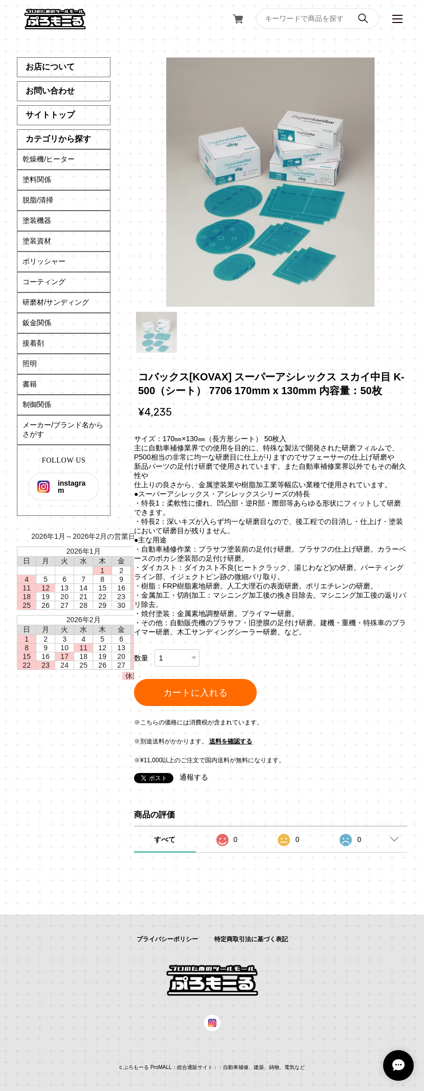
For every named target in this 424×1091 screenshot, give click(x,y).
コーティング (44, 282)
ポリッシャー (44, 261)
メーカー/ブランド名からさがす (63, 429)
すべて (164, 839)
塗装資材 (37, 241)
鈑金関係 (37, 323)
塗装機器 (37, 220)
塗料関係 (37, 179)
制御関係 (37, 404)
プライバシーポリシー (167, 939)
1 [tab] (156, 332)
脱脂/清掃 (38, 200)
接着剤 (33, 343)
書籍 (30, 384)
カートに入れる (195, 693)
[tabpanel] (270, 182)
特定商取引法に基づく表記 (251, 939)
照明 (30, 363)
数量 (141, 658)
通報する (194, 777)
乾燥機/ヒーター (49, 159)
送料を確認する (230, 741)
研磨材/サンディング (56, 302)
